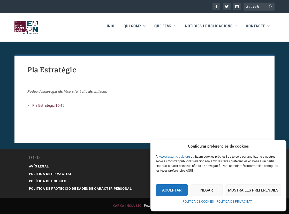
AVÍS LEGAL (39, 166)
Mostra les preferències (253, 190)
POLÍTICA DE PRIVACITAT (234, 201)
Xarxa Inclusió (127, 206)
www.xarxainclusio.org (174, 156)
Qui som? (132, 29)
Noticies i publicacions (209, 29)
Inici (111, 29)
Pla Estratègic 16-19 (48, 105)
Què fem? (163, 29)
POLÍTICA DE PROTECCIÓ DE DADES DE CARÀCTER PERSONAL (80, 188)
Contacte (255, 29)
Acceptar (171, 190)
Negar (206, 190)
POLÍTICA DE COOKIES (198, 201)
